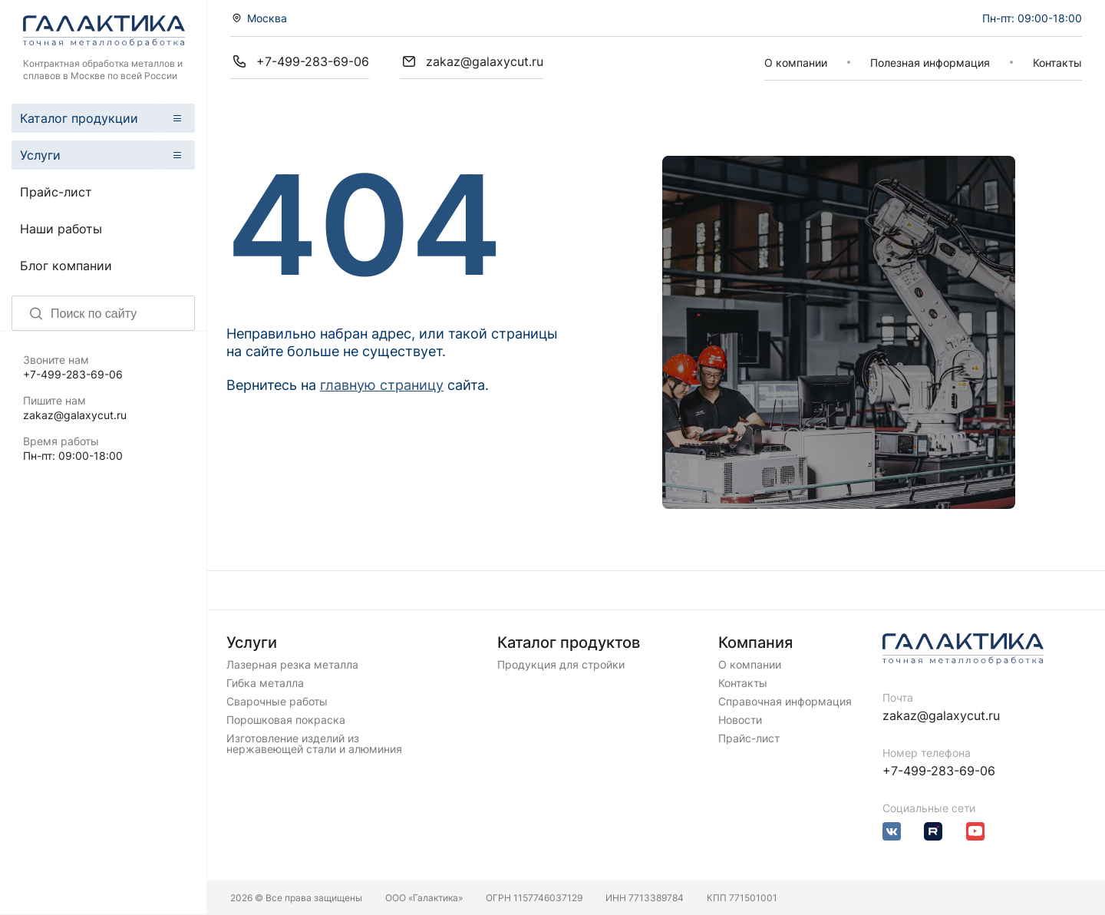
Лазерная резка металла (292, 664)
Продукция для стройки (561, 664)
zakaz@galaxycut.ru (75, 414)
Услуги (40, 155)
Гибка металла (265, 683)
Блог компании (66, 265)
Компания (755, 642)
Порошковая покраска (285, 720)
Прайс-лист (56, 192)
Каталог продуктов (568, 642)
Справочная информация (785, 701)
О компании (795, 62)
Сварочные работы (277, 701)
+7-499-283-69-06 (73, 374)
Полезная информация (930, 62)
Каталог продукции (79, 118)
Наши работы (61, 228)
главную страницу (382, 385)
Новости (740, 720)
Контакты (1057, 62)
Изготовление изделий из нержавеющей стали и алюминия (314, 744)
